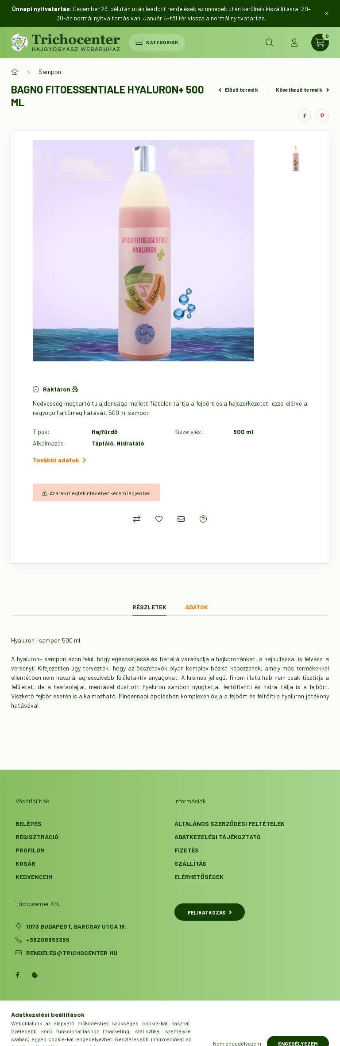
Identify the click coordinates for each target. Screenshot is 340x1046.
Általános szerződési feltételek (229, 823)
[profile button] (294, 42)
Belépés (28, 823)
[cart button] (320, 42)
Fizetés (186, 850)
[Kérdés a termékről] (203, 519)
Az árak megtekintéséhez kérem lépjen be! (100, 493)
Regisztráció (36, 837)
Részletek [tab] (149, 607)
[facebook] (304, 115)
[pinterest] (322, 115)
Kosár (25, 863)
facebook (17, 975)
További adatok (59, 460)
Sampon (50, 71)
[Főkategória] (14, 72)
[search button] (269, 42)
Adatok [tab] (196, 607)
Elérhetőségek (199, 876)
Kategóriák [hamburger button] (156, 42)
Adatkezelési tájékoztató (217, 837)
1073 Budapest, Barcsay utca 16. (76, 926)
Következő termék (302, 89)
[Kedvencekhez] (159, 519)
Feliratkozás (210, 912)
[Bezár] (326, 13)
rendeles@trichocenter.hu (71, 953)
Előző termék (239, 89)
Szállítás (190, 863)
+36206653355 (48, 939)
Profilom (30, 850)
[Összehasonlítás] (137, 519)
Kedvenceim (34, 876)
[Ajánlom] (181, 519)
